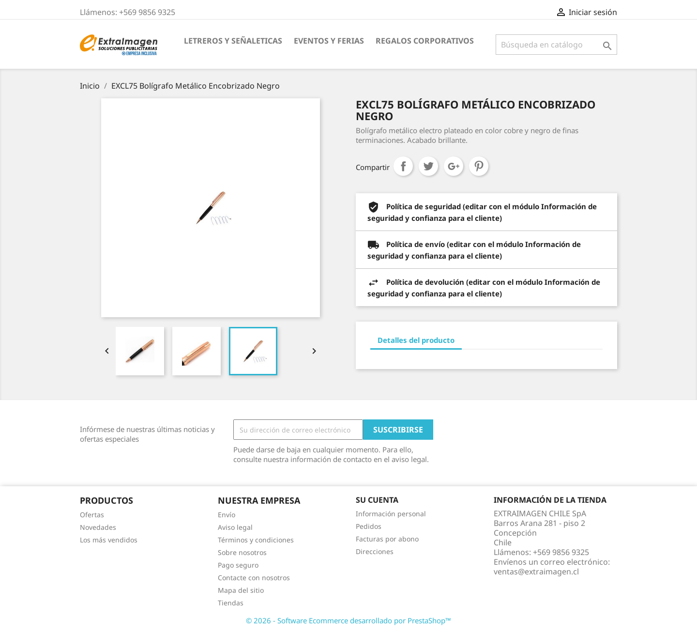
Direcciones (375, 551)
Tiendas (230, 602)
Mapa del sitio (241, 590)
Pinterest (478, 166)
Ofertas (92, 514)
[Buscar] (556, 44)
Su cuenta (377, 499)
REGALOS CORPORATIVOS (425, 40)
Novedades (98, 527)
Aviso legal (235, 527)
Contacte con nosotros (254, 577)
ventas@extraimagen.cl (536, 571)
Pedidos (368, 526)
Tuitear (428, 166)
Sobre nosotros (242, 552)
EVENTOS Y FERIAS (329, 40)
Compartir (403, 166)
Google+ (453, 166)
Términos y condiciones (256, 539)
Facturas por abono (387, 538)
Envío (226, 514)
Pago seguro (238, 565)
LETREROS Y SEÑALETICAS (233, 40)
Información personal (391, 513)
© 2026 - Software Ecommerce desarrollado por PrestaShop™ (348, 620)
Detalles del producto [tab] (416, 340)
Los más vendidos (108, 539)
